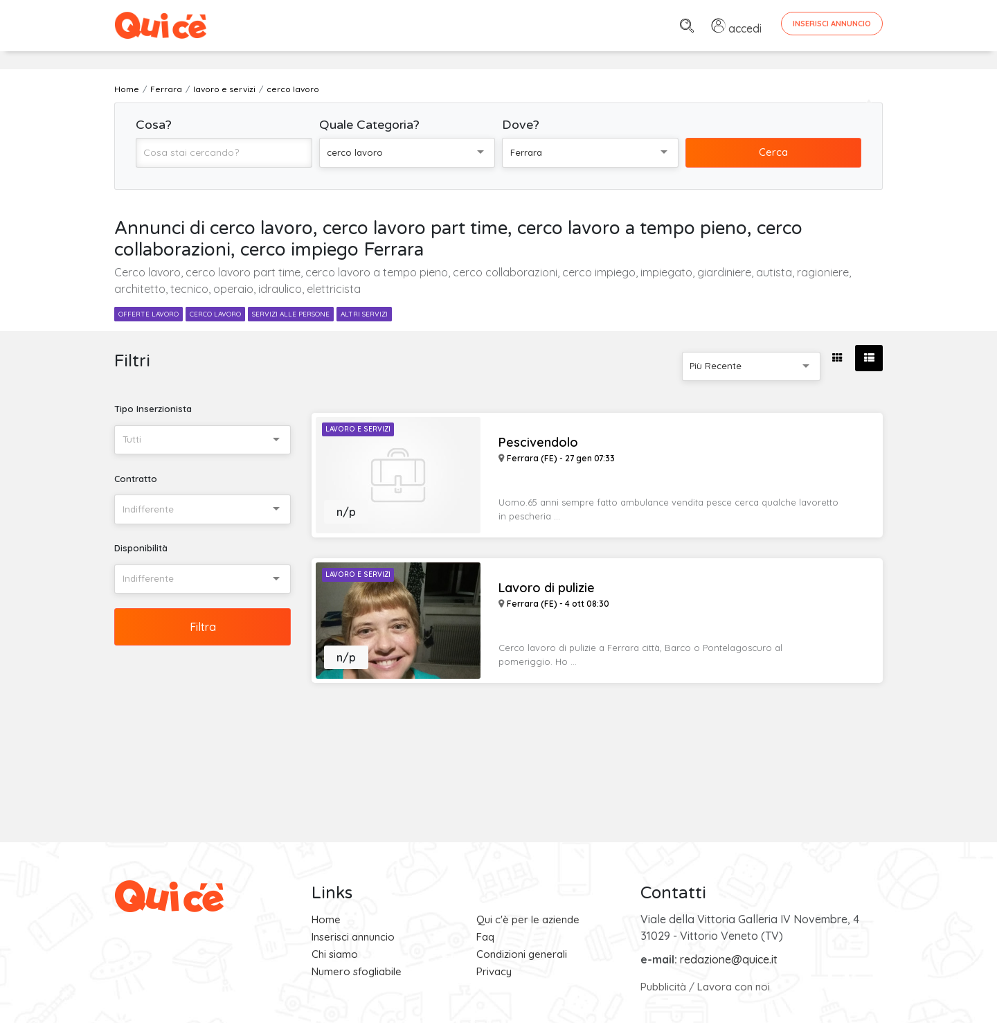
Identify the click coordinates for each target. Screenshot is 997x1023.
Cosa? (154, 124)
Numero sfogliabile (357, 971)
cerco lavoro (215, 314)
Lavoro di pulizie (546, 588)
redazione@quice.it (729, 959)
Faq (485, 936)
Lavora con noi (733, 986)
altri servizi (364, 314)
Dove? (520, 124)
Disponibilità (141, 547)
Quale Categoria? (369, 124)
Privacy (494, 971)
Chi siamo (335, 954)
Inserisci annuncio (353, 936)
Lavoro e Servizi (357, 429)
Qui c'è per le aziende (528, 919)
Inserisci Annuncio (832, 23)
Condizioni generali (521, 954)
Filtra (203, 627)
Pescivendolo (538, 442)
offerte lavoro (148, 314)
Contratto (135, 478)
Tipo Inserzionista (153, 408)
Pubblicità (663, 986)
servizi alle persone (291, 314)
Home (326, 919)
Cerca (773, 152)
